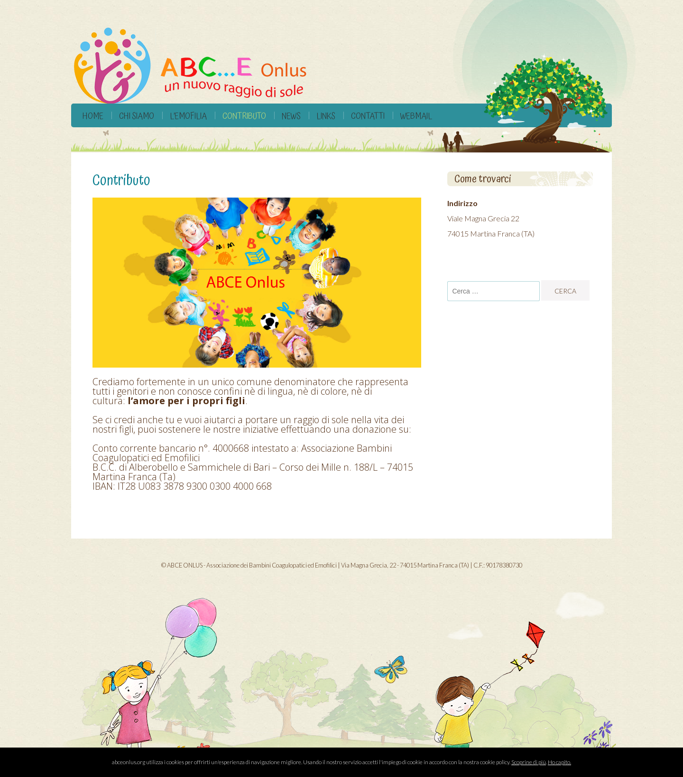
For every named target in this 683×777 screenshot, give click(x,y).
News (291, 116)
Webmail (416, 116)
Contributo (244, 116)
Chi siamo (136, 116)
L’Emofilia (188, 116)
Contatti (368, 116)
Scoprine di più (528, 762)
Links (325, 116)
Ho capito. (559, 762)
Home (93, 116)
